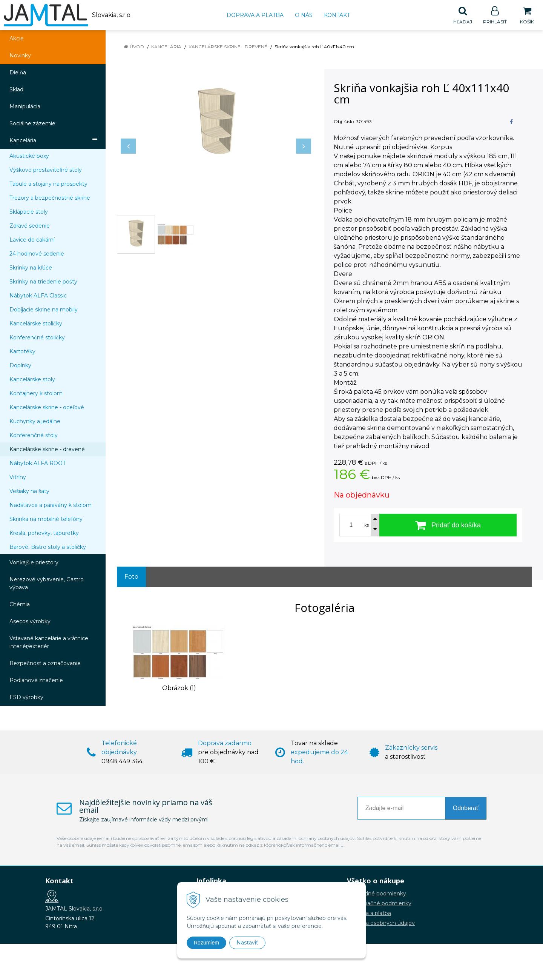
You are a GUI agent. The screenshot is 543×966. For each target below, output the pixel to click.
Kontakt (337, 15)
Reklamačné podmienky (379, 903)
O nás (304, 15)
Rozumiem (206, 943)
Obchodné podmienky (376, 894)
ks (366, 525)
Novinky (20, 55)
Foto (131, 577)
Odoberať (466, 808)
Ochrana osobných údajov (381, 923)
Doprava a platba (255, 15)
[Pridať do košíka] (448, 525)
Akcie (16, 38)
